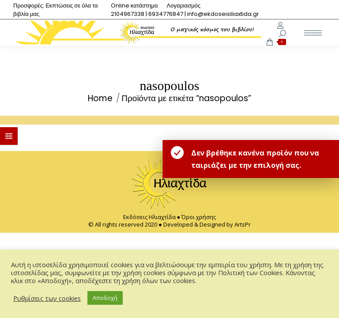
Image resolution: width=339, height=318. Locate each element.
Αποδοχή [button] (105, 298)
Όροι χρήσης (198, 217)
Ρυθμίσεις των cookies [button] (47, 298)
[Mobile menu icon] (313, 33)
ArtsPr (242, 224)
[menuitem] (134, 5)
